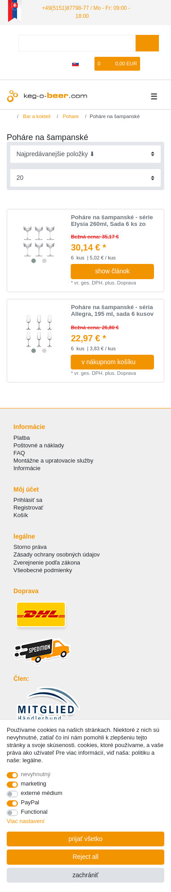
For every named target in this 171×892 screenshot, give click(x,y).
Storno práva (30, 547)
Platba (21, 437)
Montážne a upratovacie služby (53, 460)
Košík (20, 515)
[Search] (147, 43)
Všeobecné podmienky (42, 570)
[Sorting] (85, 154)
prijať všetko (85, 838)
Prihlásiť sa (28, 500)
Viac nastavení (26, 821)
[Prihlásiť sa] (46, 64)
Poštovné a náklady (38, 445)
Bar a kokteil (36, 116)
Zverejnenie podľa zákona (46, 562)
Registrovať (28, 507)
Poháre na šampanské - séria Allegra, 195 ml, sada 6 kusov (112, 310)
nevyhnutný (36, 774)
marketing (34, 783)
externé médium (42, 793)
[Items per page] (85, 178)
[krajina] (75, 64)
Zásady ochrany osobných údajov (56, 554)
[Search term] (77, 43)
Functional (34, 811)
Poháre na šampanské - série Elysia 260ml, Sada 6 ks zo (112, 220)
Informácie (26, 468)
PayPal (30, 802)
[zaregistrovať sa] (61, 64)
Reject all (85, 856)
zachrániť (85, 875)
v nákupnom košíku (114, 361)
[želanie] (88, 64)
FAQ (19, 453)
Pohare (70, 116)
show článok (112, 271)
